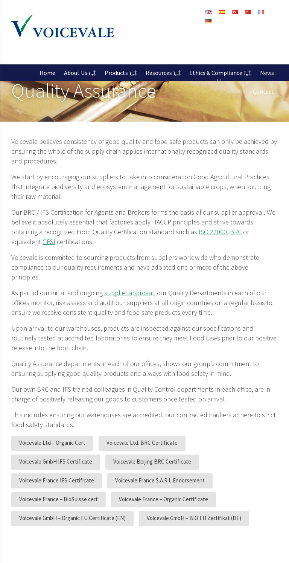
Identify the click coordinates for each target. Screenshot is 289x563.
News (267, 72)
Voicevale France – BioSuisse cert (58, 499)
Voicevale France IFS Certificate (56, 480)
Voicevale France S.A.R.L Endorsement (160, 480)
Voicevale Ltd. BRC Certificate (142, 442)
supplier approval (129, 292)
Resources (159, 72)
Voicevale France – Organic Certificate (163, 499)
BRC (236, 231)
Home (47, 72)
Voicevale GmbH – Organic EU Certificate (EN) (72, 518)
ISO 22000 (213, 231)
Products (116, 72)
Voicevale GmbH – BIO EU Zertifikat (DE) (194, 518)
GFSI (49, 241)
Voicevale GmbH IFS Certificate (55, 461)
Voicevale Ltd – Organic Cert (52, 442)
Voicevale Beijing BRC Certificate (152, 461)
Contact (263, 91)
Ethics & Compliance (215, 72)
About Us (75, 72)
